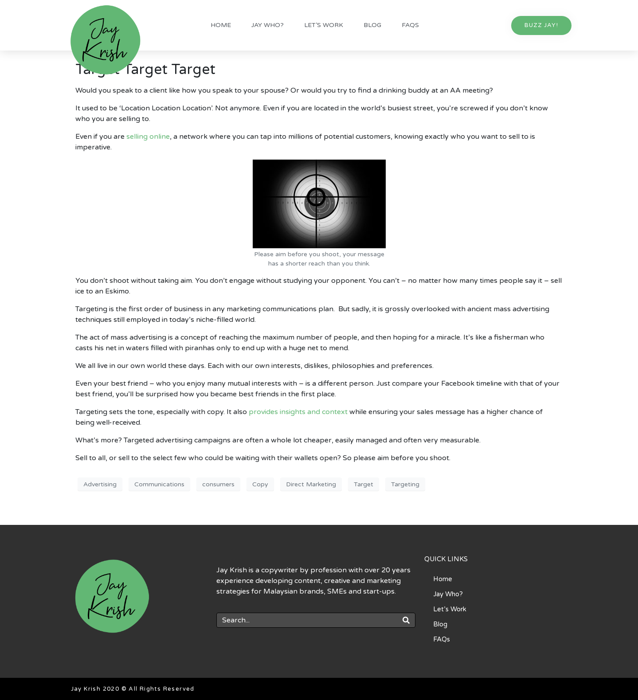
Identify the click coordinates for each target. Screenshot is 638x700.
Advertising (100, 484)
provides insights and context (299, 411)
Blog (372, 25)
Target (363, 484)
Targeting (405, 484)
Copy (260, 484)
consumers (218, 484)
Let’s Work (323, 25)
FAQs (410, 25)
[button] (541, 25)
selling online (148, 136)
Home (221, 25)
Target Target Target (145, 69)
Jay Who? (267, 25)
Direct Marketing (311, 484)
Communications (159, 484)
